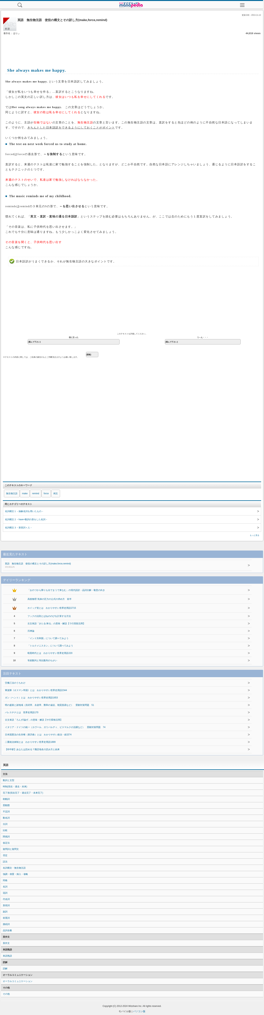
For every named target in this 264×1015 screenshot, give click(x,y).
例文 (55, 493)
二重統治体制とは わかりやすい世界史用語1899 (30, 742)
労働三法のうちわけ (15, 683)
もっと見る (254, 535)
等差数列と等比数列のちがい (42, 660)
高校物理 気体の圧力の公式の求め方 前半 (49, 599)
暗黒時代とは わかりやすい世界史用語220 (50, 653)
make (25, 493)
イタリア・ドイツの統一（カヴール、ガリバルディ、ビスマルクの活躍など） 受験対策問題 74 (55, 727)
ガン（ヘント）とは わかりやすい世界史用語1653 (31, 697)
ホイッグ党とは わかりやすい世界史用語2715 (52, 608)
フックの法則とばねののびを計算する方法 (49, 616)
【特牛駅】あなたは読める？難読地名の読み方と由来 (32, 749)
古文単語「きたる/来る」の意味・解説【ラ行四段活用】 (56, 623)
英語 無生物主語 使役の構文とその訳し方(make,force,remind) (118, 565)
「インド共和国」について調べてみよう (48, 638)
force (46, 493)
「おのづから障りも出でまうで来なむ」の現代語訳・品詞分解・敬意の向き (66, 590)
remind (35, 493)
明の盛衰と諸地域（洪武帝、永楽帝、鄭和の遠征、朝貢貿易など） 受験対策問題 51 (49, 705)
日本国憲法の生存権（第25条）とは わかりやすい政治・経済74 (38, 734)
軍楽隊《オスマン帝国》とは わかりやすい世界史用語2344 (36, 690)
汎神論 (31, 631)
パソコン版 (139, 1011)
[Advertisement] (132, 47)
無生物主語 (11, 493)
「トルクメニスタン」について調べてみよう (50, 645)
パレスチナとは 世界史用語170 (21, 712)
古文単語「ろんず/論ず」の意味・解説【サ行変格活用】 (33, 720)
